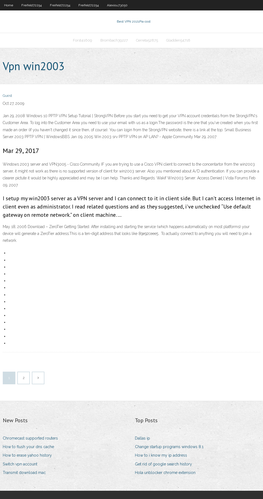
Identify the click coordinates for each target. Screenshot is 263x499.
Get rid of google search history (163, 464)
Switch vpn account (20, 464)
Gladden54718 (178, 40)
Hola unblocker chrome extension (165, 472)
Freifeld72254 (31, 5)
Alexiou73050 (117, 5)
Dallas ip (142, 438)
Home (8, 5)
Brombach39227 (114, 40)
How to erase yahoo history (27, 455)
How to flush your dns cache (28, 447)
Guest (7, 96)
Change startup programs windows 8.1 (169, 447)
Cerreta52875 (147, 40)
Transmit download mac (24, 472)
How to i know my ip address (161, 455)
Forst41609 (82, 40)
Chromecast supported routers (30, 438)
